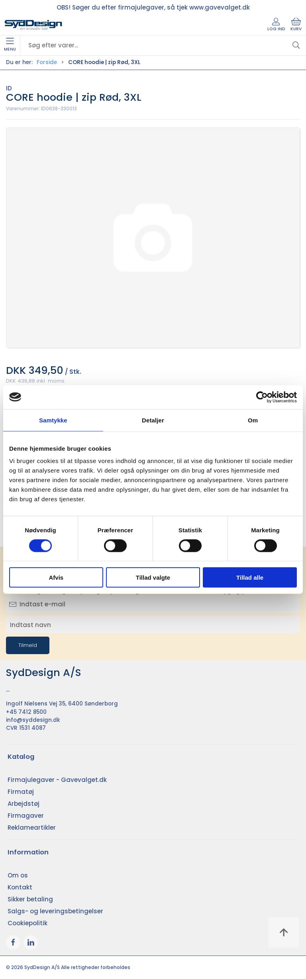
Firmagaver (26, 815)
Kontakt (20, 887)
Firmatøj (21, 791)
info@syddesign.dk (33, 720)
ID (9, 88)
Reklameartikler (32, 827)
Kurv (296, 25)
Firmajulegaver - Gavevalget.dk (57, 780)
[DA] (33, 25)
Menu (10, 45)
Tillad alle (249, 577)
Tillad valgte (153, 577)
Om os (18, 875)
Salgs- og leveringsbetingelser (55, 911)
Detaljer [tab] (153, 419)
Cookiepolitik (27, 923)
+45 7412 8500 (26, 712)
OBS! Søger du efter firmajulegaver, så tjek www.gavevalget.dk (153, 7)
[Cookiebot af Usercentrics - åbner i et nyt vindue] (262, 397)
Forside (47, 62)
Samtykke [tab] (53, 419)
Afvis (56, 577)
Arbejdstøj (23, 803)
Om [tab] (253, 419)
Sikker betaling (30, 899)
